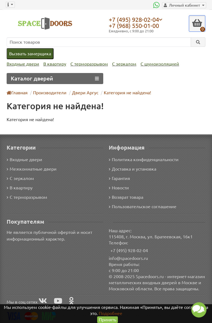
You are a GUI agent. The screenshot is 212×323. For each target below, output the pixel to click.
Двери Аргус (83, 92)
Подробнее (110, 313)
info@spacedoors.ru (128, 258)
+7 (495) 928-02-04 (135, 19)
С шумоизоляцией (156, 64)
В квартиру (53, 64)
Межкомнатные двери (31, 168)
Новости (119, 187)
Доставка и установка (132, 168)
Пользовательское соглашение (142, 206)
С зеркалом (122, 64)
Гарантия (120, 178)
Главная (17, 92)
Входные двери (22, 64)
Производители (49, 92)
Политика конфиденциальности (143, 159)
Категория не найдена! (124, 92)
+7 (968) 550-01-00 (135, 25)
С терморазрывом (87, 64)
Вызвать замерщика (30, 53)
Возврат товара (126, 196)
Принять (107, 319)
